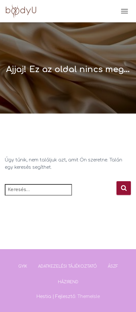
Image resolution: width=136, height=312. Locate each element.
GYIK (22, 266)
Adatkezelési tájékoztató (67, 266)
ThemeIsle (88, 296)
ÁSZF (113, 266)
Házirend (68, 282)
